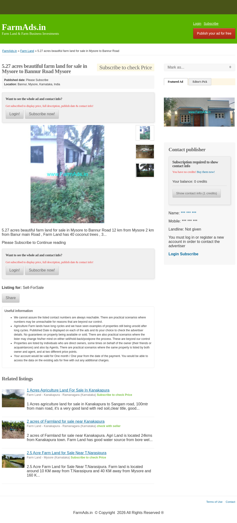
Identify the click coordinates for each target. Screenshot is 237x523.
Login (197, 23)
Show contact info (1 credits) (196, 193)
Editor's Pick (200, 81)
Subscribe (211, 23)
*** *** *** (188, 213)
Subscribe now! (42, 114)
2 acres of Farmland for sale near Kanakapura (66, 421)
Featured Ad (176, 81)
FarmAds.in (24, 27)
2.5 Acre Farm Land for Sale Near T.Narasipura (66, 453)
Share (11, 298)
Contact (230, 501)
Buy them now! (206, 172)
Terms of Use (214, 501)
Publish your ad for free (214, 33)
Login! (15, 114)
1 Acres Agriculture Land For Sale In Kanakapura (68, 390)
